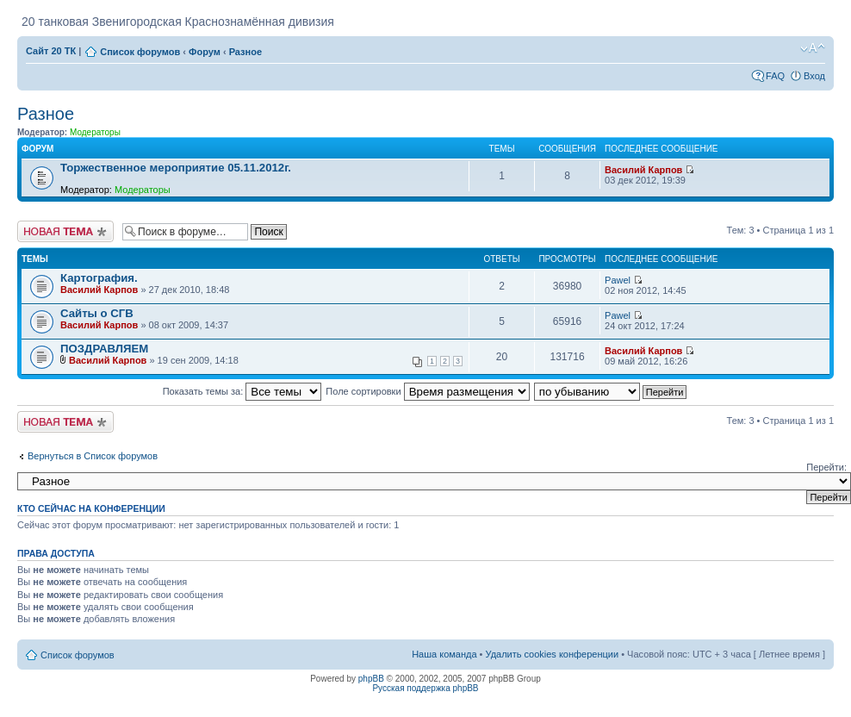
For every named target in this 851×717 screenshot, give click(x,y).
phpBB (371, 678)
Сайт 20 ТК (51, 51)
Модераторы (95, 132)
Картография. (99, 277)
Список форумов (140, 52)
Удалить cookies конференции (552, 654)
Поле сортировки (427, 391)
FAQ (775, 76)
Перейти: (826, 467)
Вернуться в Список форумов (93, 456)
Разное (245, 52)
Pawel (617, 280)
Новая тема (65, 231)
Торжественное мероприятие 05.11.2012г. (175, 167)
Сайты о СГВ (97, 313)
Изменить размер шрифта (812, 48)
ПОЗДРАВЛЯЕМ (104, 348)
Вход (814, 76)
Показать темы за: (242, 391)
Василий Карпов (643, 170)
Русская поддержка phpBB (425, 688)
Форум (205, 52)
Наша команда (444, 654)
